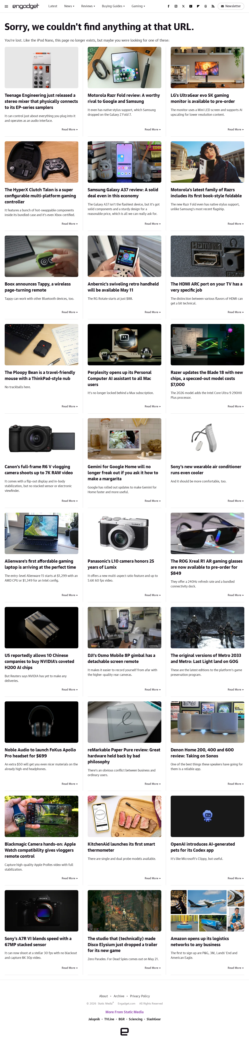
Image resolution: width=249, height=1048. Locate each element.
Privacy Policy (140, 996)
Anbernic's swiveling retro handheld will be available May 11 (123, 287)
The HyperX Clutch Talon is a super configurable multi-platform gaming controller (40, 196)
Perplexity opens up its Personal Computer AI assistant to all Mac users (120, 378)
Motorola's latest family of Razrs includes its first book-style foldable (206, 193)
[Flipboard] (198, 6)
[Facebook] (168, 6)
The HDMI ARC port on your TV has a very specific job (206, 287)
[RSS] (213, 6)
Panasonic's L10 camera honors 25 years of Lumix (121, 564)
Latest (52, 6)
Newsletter (231, 6)
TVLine (109, 1019)
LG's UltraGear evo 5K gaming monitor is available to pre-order (203, 98)
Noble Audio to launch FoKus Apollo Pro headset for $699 (40, 753)
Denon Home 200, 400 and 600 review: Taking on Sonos (202, 753)
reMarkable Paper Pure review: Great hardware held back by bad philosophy (124, 756)
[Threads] (206, 6)
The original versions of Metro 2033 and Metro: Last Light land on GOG (206, 658)
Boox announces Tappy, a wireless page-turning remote (38, 287)
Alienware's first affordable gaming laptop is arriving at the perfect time (40, 564)
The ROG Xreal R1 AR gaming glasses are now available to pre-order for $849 (207, 567)
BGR (122, 1019)
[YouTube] (191, 6)
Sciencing (135, 1019)
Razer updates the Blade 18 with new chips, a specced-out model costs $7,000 (207, 378)
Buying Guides (112, 6)
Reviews (87, 6)
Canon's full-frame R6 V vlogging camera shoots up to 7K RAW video (39, 470)
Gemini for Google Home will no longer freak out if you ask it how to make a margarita (123, 473)
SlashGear (154, 1019)
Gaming (137, 6)
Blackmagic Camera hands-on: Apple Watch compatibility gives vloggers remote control (40, 850)
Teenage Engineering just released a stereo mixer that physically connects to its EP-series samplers (41, 101)
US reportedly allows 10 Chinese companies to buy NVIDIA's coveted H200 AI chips (39, 661)
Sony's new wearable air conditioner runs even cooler (206, 470)
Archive (119, 996)
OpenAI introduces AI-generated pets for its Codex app (203, 847)
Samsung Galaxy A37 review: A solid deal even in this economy (123, 193)
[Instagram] (176, 6)
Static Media (105, 1003)
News (68, 6)
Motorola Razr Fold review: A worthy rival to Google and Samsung (124, 98)
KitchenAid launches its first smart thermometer (121, 847)
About (103, 996)
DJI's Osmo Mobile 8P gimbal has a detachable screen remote (121, 658)
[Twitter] (183, 6)
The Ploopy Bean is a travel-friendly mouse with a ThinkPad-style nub (40, 375)
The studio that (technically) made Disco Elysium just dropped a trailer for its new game (122, 945)
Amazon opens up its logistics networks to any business (200, 942)
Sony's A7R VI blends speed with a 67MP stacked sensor (38, 942)
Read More (68, 129)
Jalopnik (94, 1019)
